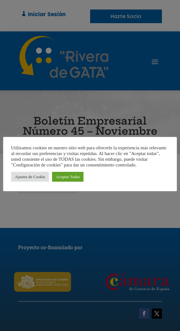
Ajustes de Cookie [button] (30, 176)
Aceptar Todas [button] (68, 176)
